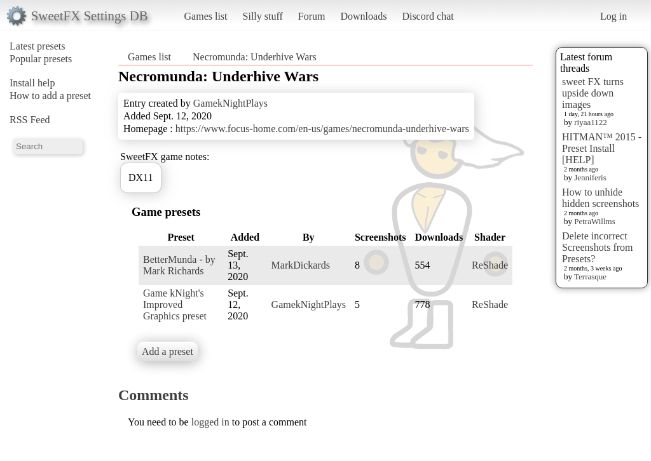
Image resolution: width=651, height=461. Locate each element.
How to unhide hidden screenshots (600, 198)
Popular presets (41, 58)
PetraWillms (594, 221)
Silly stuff (263, 16)
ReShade (490, 265)
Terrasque (590, 276)
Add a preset (167, 351)
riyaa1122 (590, 122)
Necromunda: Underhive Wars (255, 56)
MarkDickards (300, 265)
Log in (613, 16)
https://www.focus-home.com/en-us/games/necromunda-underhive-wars (322, 128)
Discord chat (427, 16)
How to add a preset (50, 95)
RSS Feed (30, 119)
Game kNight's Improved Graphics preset (175, 304)
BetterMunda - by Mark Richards (179, 265)
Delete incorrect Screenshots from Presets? (597, 247)
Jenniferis (590, 177)
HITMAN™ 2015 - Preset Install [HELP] (601, 148)
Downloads (363, 16)
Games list (206, 16)
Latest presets (37, 46)
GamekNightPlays (230, 103)
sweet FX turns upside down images (593, 93)
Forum (312, 16)
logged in (210, 422)
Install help (32, 82)
